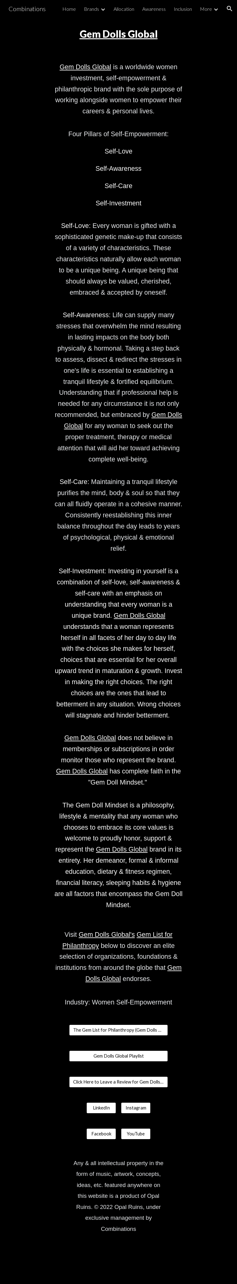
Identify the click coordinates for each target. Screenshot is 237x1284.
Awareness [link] (154, 9)
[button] (229, 8)
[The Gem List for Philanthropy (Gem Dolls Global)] (118, 1030)
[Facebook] (101, 1134)
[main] (118, 34)
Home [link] (69, 9)
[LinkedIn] (101, 1108)
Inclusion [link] (183, 9)
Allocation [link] (124, 9)
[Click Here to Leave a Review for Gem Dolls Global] (118, 1082)
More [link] (206, 9)
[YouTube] (135, 1134)
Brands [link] (91, 9)
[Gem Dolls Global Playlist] (118, 1056)
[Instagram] (135, 1108)
